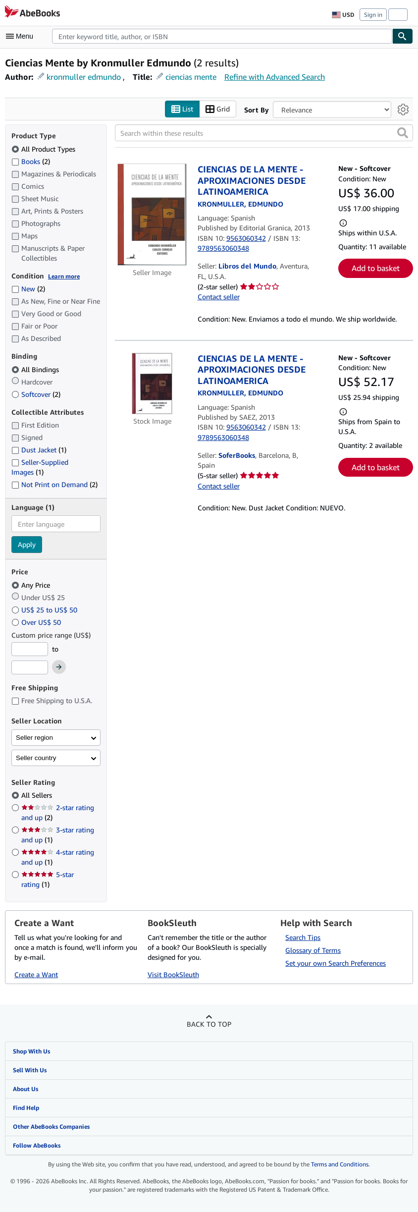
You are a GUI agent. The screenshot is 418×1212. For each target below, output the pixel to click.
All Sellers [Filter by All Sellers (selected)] (37, 795)
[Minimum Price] (29, 649)
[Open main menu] (21, 36)
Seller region (34, 737)
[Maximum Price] (29, 667)
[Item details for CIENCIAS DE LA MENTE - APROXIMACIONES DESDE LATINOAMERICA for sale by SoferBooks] (152, 383)
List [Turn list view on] (182, 109)
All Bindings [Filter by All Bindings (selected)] (36, 369)
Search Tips (302, 937)
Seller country (36, 758)
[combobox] (222, 36)
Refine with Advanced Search (274, 77)
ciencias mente (190, 77)
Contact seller (219, 296)
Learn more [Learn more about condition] (64, 276)
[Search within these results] (264, 132)
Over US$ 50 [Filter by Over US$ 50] (37, 622)
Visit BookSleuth (173, 974)
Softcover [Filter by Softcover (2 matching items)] (35, 394)
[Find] (403, 36)
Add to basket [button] (376, 268)
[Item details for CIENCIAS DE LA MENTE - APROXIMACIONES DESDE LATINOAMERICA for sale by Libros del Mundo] (152, 214)
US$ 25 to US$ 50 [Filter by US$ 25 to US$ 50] (45, 610)
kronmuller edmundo (84, 77)
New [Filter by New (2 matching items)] (28, 288)
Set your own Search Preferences (335, 963)
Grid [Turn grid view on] (218, 109)
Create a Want (36, 974)
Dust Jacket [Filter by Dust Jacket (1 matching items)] (38, 449)
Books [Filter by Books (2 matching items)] (30, 161)
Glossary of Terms (313, 950)
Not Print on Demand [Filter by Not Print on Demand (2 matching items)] (54, 484)
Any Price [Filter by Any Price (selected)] (31, 585)
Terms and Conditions (339, 1164)
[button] (402, 132)
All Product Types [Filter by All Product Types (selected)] (44, 149)
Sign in (373, 14)
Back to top (209, 1024)
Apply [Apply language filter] (27, 544)
